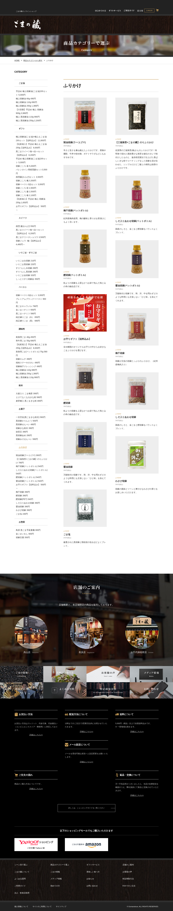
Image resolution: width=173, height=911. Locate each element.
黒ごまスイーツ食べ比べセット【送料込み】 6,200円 (30, 153)
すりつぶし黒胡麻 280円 (27, 272)
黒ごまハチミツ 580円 (26, 313)
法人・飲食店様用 (21, 893)
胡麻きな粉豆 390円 (25, 428)
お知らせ (90, 879)
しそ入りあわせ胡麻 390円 (28, 503)
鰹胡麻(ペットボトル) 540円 (28, 477)
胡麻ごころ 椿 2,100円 (26, 195)
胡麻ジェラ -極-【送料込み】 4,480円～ (29, 243)
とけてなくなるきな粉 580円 (29, 397)
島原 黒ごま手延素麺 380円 (28, 530)
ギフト (22, 128)
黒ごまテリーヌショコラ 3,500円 (31, 237)
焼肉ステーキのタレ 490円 (28, 362)
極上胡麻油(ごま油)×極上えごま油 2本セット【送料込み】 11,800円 (31, 138)
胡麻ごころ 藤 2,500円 (26, 191)
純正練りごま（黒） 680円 (28, 321)
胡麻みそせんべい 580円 (27, 439)
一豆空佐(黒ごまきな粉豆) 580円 (30, 417)
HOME (17, 60)
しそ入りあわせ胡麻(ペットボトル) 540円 (31, 472)
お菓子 (22, 409)
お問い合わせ (92, 886)
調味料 (22, 329)
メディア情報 (56, 879)
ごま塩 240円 (22, 514)
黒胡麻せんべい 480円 (26, 424)
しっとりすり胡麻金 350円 (28, 279)
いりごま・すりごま (28, 252)
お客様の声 (127, 872)
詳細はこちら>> (36, 735)
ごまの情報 (55, 872)
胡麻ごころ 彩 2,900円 (26, 188)
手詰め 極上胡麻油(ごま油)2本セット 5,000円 (31, 93)
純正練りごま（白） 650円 (28, 317)
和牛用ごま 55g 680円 (26, 341)
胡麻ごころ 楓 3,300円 (26, 180)
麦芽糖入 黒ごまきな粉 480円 (29, 401)
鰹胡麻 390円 (22, 495)
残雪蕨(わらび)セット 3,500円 (29, 177)
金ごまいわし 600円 (25, 534)
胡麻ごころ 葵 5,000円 (26, 166)
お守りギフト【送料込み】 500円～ (31, 208)
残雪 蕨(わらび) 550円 (26, 226)
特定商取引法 (128, 879)
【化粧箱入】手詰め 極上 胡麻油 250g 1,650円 (30, 201)
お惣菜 (22, 522)
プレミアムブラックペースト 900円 (31, 301)
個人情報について (21, 906)
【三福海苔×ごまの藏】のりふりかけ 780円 (31, 461)
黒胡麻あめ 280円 (24, 435)
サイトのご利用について (42, 906)
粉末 (21, 385)
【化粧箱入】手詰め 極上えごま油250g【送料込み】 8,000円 (31, 346)
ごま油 (22, 83)
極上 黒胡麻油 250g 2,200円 (28, 120)
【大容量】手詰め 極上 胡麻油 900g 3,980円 (29, 111)
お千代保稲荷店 (142, 634)
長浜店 (86, 634)
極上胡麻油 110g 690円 (26, 102)
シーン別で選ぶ (21, 865)
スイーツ (23, 218)
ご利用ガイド (20, 886)
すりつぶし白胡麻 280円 (27, 268)
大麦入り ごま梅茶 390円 (27, 393)
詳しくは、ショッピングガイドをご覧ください (86, 808)
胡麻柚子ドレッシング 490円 (29, 366)
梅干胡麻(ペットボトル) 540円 (29, 466)
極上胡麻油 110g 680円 (26, 370)
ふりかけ (23, 447)
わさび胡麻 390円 (24, 510)
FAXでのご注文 (129, 886)
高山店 (31, 634)
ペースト (23, 287)
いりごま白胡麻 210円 (26, 261)
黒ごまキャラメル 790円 (27, 306)
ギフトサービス (93, 865)
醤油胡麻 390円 (23, 506)
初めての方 (55, 886)
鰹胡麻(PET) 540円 (24, 499)
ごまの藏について (21, 872)
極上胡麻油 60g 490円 (26, 98)
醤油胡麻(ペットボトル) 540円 (29, 481)
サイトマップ (61, 906)
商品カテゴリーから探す (32, 60)
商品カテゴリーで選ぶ (59, 865)
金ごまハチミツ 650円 (26, 310)
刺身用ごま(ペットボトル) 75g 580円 (31, 353)
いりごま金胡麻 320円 (26, 275)
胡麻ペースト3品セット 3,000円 (30, 184)
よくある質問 (20, 879)
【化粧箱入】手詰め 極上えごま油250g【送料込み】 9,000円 (31, 146)
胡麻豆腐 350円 (23, 537)
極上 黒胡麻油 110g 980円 (28, 117)
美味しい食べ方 (93, 872)
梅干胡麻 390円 (23, 492)
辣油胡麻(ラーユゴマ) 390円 (28, 455)
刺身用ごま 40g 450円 (26, 337)
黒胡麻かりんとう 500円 (27, 421)
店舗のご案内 (128, 865)
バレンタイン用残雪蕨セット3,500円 (31, 171)
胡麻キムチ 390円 (24, 359)
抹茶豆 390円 (22, 432)
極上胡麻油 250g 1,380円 (27, 106)
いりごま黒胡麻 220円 (26, 264)
